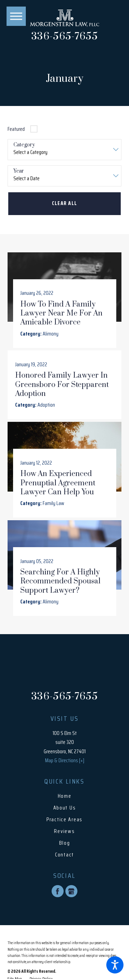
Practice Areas (64, 819)
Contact (64, 855)
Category (24, 145)
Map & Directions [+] (64, 760)
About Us (64, 808)
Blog (64, 843)
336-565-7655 (64, 36)
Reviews (64, 831)
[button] (114, 964)
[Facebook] (58, 891)
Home (65, 796)
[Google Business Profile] (71, 891)
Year (18, 171)
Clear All (64, 203)
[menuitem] (64, 796)
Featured (16, 129)
